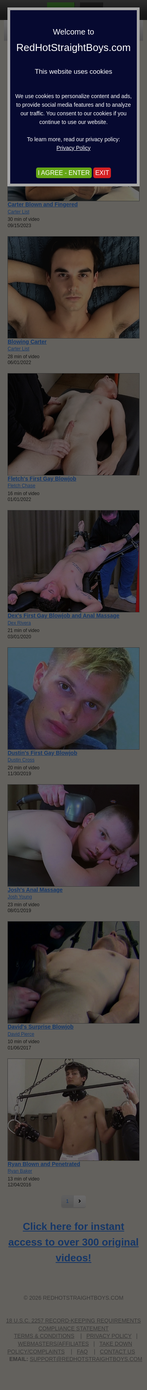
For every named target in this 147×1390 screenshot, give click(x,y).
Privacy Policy (73, 148)
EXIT (102, 172)
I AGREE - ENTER (64, 172)
